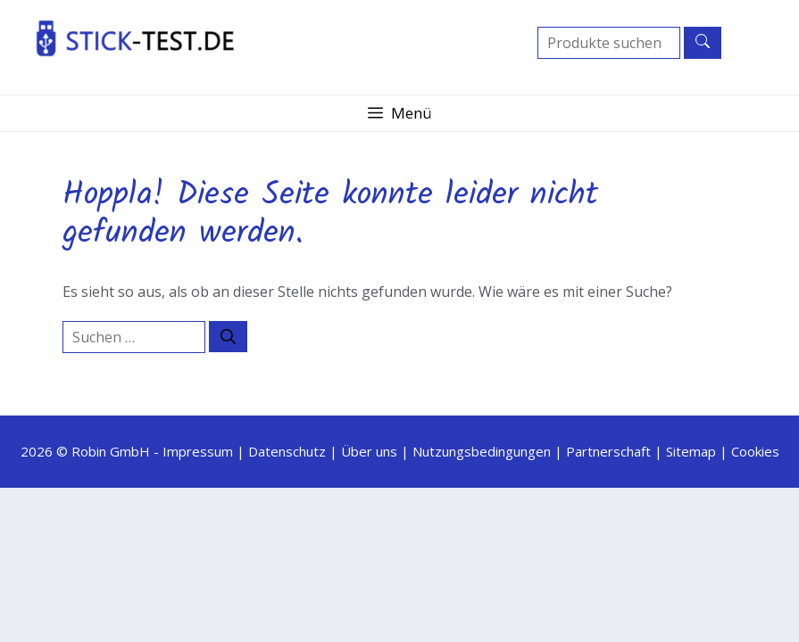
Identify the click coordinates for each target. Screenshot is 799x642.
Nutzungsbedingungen (481, 451)
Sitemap (691, 451)
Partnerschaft (608, 451)
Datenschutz (287, 451)
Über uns (369, 451)
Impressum (197, 451)
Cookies (755, 451)
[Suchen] (228, 337)
